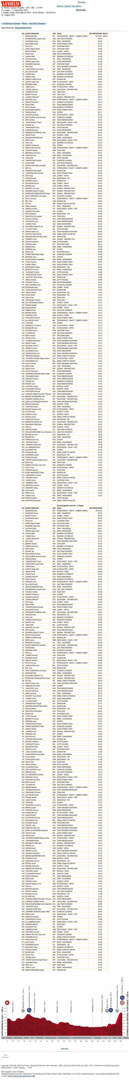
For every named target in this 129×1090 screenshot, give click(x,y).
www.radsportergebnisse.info (21, 1076)
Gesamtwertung (23, 28)
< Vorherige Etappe (10, 23)
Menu (25, 23)
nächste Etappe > (38, 23)
